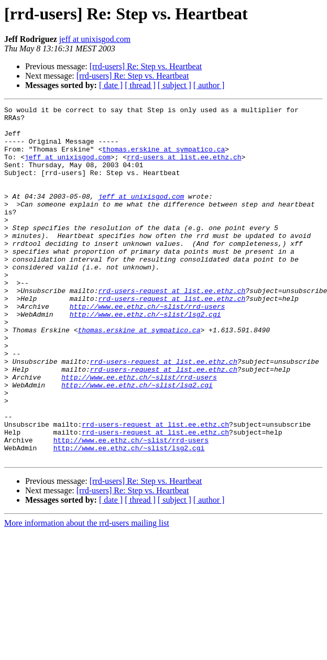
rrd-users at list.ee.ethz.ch (184, 167)
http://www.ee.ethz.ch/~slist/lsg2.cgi (145, 356)
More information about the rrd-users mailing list (86, 593)
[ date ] (111, 85)
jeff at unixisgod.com (94, 39)
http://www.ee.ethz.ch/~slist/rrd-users (147, 347)
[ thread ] (140, 85)
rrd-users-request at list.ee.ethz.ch (171, 328)
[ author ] (209, 85)
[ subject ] (174, 85)
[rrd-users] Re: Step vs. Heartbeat (146, 66)
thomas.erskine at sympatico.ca (163, 158)
